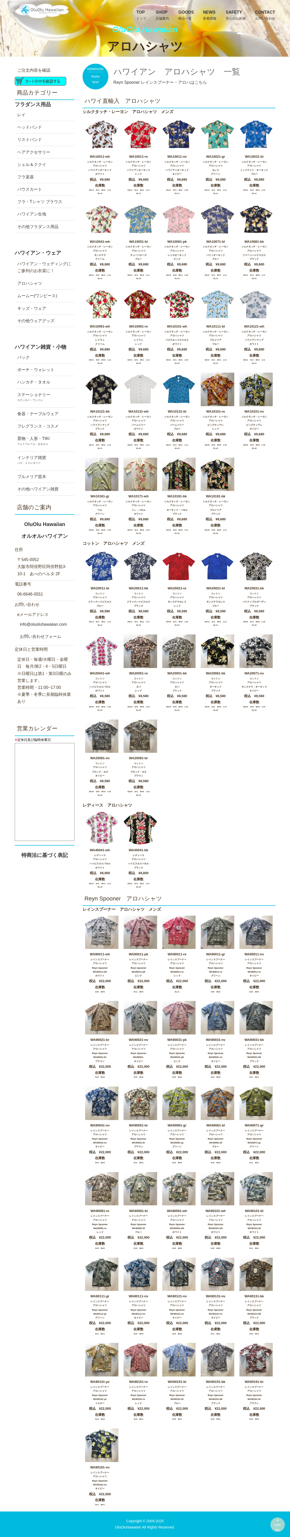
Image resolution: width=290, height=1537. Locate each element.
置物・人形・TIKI (44, 442)
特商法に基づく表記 (44, 855)
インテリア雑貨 (44, 461)
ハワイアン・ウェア (38, 253)
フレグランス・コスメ (38, 426)
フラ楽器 (25, 177)
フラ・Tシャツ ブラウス (39, 201)
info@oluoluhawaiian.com (43, 624)
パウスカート (29, 189)
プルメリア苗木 (31, 476)
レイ (21, 115)
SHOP (162, 15)
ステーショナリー (44, 398)
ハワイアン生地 (31, 214)
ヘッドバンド (29, 127)
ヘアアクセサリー (33, 152)
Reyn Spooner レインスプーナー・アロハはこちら (160, 82)
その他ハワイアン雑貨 (38, 489)
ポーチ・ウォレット (35, 369)
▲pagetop (278, 1524)
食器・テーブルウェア (38, 414)
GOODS (186, 15)
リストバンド (29, 139)
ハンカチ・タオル (33, 382)
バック (23, 357)
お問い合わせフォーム (40, 636)
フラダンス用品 (33, 104)
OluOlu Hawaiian (44, 532)
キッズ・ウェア (31, 308)
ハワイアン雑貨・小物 (40, 347)
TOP (141, 15)
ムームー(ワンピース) (37, 296)
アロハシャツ (29, 283)
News (209, 15)
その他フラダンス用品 (38, 226)
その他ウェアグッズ (35, 321)
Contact (265, 15)
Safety (236, 15)
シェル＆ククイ (31, 164)
